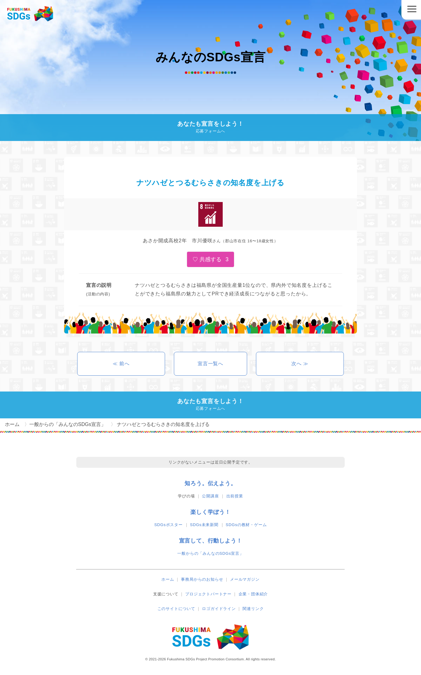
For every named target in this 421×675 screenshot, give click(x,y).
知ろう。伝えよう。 (210, 483)
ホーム (167, 579)
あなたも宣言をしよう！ (210, 128)
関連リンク (253, 608)
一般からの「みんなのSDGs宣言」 (210, 553)
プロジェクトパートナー (208, 594)
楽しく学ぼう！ (210, 512)
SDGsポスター (168, 524)
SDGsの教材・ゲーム (246, 524)
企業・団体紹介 (253, 594)
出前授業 (234, 496)
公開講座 (210, 496)
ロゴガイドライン (219, 608)
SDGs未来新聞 (204, 524)
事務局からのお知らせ (202, 579)
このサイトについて (176, 608)
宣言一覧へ (210, 363)
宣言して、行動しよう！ (210, 541)
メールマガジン (245, 579)
